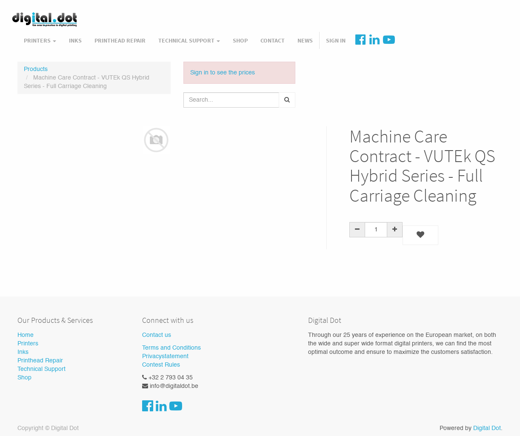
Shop (24, 378)
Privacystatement (165, 356)
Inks (23, 352)
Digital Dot (487, 428)
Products (36, 69)
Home (25, 335)
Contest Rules (161, 365)
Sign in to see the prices (222, 73)
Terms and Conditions (171, 348)
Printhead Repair (40, 361)
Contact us (156, 335)
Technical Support (41, 369)
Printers (27, 344)
